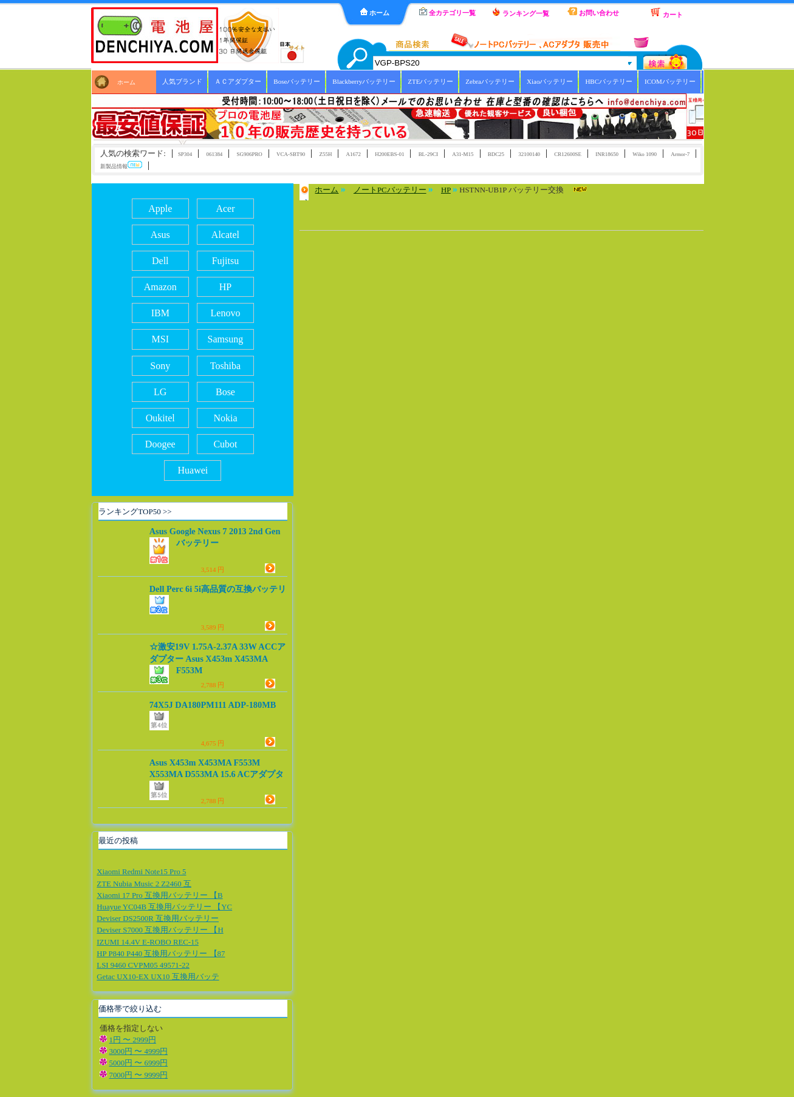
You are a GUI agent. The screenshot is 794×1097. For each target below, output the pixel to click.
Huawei (192, 470)
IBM (160, 313)
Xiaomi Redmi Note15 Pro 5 (141, 872)
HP (225, 287)
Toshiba (225, 366)
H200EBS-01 (389, 154)
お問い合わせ (593, 11)
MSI (160, 339)
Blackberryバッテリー (363, 81)
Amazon (160, 287)
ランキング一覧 (520, 12)
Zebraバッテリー (490, 81)
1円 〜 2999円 (132, 1040)
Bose (225, 392)
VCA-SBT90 (290, 154)
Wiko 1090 (644, 154)
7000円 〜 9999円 (138, 1075)
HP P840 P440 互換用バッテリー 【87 (161, 953)
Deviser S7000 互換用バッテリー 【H (160, 930)
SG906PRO (249, 154)
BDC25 (496, 154)
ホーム (374, 12)
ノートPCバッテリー (390, 190)
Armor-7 (680, 154)
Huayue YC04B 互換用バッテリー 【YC (164, 907)
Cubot (225, 444)
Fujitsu (225, 261)
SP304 (185, 154)
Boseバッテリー (296, 81)
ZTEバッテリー (430, 81)
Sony (160, 366)
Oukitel (160, 418)
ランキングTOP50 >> (134, 511)
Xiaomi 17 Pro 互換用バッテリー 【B (159, 895)
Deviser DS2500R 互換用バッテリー (158, 918)
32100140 (529, 154)
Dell (160, 261)
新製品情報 (121, 165)
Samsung (226, 339)
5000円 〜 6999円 (138, 1063)
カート (666, 12)
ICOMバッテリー (670, 81)
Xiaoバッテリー (550, 81)
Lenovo (226, 313)
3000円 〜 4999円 (138, 1051)
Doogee (160, 444)
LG (160, 392)
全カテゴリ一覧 (447, 11)
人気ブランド (182, 81)
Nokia (225, 418)
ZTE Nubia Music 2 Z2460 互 (144, 884)
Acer (225, 208)
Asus (160, 234)
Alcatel (225, 234)
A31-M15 (462, 154)
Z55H (326, 154)
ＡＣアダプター (237, 81)
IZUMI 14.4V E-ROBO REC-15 (148, 942)
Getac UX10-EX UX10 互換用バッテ (158, 977)
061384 (214, 154)
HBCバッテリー (608, 81)
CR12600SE (567, 154)
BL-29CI (428, 154)
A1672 (353, 154)
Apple (160, 208)
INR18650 (606, 154)
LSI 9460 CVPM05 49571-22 (143, 965)
